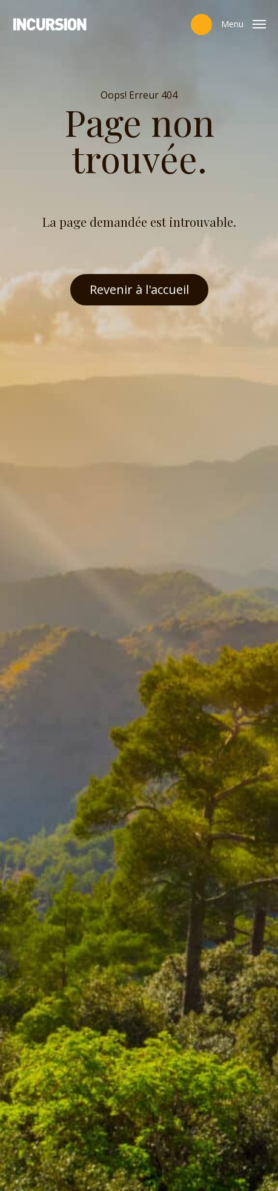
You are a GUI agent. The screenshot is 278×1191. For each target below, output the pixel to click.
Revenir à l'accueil (139, 289)
